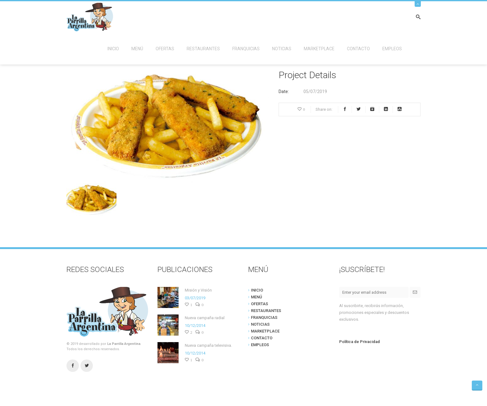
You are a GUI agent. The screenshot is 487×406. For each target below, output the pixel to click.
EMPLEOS (392, 48)
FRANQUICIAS (246, 48)
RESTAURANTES (203, 48)
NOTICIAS (281, 48)
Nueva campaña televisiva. (208, 345)
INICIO (113, 48)
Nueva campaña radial (205, 317)
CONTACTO (358, 48)
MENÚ (137, 48)
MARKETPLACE (319, 48)
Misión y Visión (198, 290)
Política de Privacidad (359, 341)
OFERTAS (165, 48)
